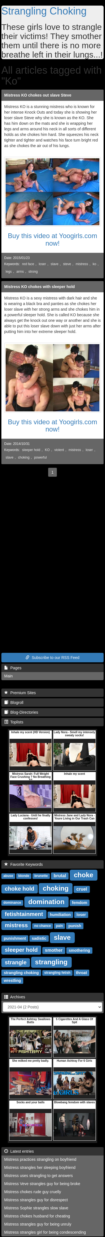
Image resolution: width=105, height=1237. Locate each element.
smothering (79, 950)
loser (42, 264)
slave (55, 264)
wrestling (12, 980)
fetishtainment (24, 914)
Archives (14, 997)
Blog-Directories (21, 712)
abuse (8, 876)
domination (46, 901)
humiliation (60, 914)
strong (33, 272)
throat (81, 972)
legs (9, 272)
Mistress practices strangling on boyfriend (40, 1159)
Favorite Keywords (23, 864)
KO (47, 450)
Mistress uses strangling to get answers (38, 1175)
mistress (82, 264)
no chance (42, 926)
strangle (16, 962)
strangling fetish (57, 973)
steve (67, 264)
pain (59, 926)
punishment (15, 938)
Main (8, 676)
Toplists (13, 722)
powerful (40, 457)
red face (28, 264)
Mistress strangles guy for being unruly (37, 1224)
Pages (12, 668)
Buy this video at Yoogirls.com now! (52, 239)
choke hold (19, 889)
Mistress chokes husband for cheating (37, 1216)
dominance (12, 903)
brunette (41, 876)
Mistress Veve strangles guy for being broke (42, 1183)
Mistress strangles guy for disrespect (36, 1200)
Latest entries (19, 1151)
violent (59, 450)
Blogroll (13, 702)
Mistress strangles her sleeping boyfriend (39, 1167)
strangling (51, 962)
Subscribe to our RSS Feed (52, 657)
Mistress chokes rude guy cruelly (32, 1192)
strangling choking (21, 972)
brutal (59, 875)
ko (94, 264)
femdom (79, 902)
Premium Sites (20, 693)
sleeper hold (31, 450)
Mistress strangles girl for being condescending (45, 1232)
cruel (81, 889)
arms (20, 272)
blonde (23, 876)
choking (23, 457)
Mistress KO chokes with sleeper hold (39, 286)
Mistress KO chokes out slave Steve (37, 95)
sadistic (39, 938)
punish (74, 926)
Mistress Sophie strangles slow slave (36, 1208)
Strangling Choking (44, 11)
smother (53, 950)
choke (83, 875)
